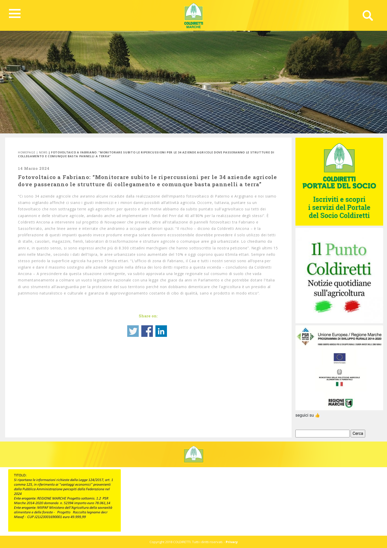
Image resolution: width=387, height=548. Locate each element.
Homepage (26, 152)
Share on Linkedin (161, 331)
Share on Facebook (147, 331)
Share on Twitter (133, 331)
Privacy (232, 542)
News (43, 152)
